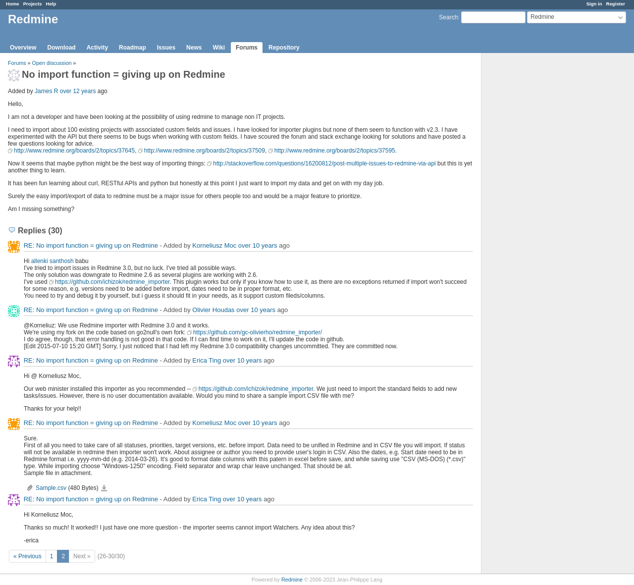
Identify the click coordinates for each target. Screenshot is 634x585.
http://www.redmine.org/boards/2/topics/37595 (334, 150)
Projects (32, 3)
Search (448, 17)
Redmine (292, 580)
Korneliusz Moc (214, 245)
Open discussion (52, 63)
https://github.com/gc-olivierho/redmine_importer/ (257, 332)
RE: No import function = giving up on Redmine (91, 245)
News (194, 47)
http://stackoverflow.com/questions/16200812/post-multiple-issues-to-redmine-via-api (324, 163)
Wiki (218, 47)
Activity (97, 47)
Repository (284, 47)
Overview (23, 47)
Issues (166, 47)
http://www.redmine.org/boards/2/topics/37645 (74, 150)
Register (615, 3)
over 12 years (78, 91)
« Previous (27, 556)
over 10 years (257, 245)
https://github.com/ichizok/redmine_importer (112, 281)
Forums (247, 47)
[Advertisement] (531, 208)
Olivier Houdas (213, 310)
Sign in (594, 3)
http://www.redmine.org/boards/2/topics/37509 (204, 150)
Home (12, 3)
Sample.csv (51, 487)
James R (46, 91)
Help (51, 3)
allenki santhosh (52, 261)
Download (61, 47)
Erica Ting (206, 360)
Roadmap (132, 47)
